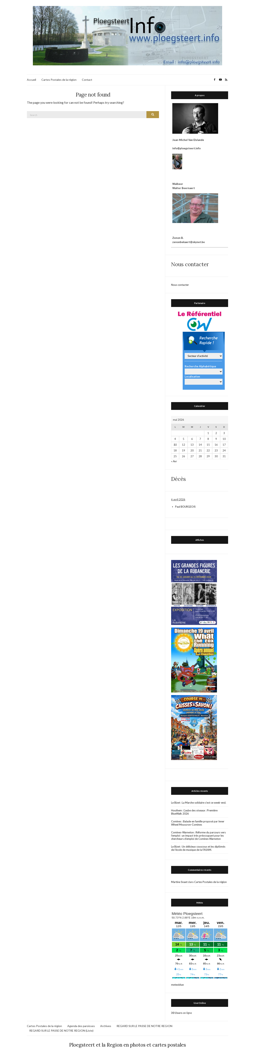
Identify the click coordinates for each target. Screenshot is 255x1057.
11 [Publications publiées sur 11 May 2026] (175, 444)
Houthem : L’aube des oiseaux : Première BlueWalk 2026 (194, 812)
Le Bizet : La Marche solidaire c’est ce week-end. (198, 802)
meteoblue (177, 984)
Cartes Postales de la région (58, 79)
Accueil (31, 79)
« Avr (174, 461)
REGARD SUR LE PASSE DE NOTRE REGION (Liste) (61, 1030)
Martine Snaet (179, 882)
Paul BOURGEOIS (185, 506)
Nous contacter (180, 284)
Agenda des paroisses (81, 1026)
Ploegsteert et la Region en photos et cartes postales (127, 1045)
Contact (87, 79)
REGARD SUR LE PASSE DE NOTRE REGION (144, 1026)
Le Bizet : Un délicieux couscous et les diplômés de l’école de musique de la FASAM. (198, 848)
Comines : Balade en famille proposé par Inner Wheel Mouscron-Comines (197, 823)
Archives (105, 1026)
